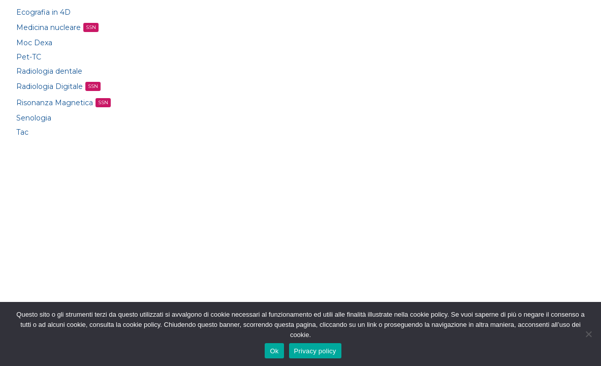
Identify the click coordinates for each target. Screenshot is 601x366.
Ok (274, 351)
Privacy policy (315, 351)
